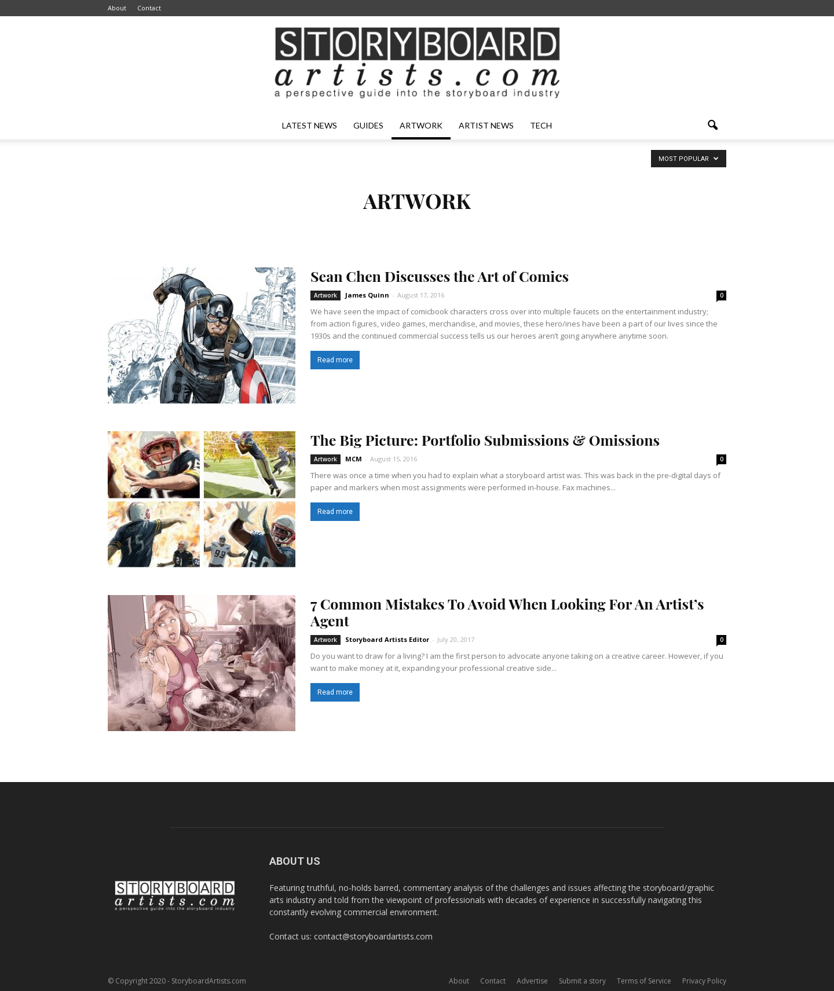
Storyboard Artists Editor (387, 639)
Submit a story (582, 981)
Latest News (309, 125)
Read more (335, 360)
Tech (541, 125)
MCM (353, 458)
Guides (368, 125)
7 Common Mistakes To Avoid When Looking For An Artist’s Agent (507, 612)
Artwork (421, 125)
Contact (149, 7)
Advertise (532, 981)
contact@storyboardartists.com (373, 936)
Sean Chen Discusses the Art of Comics (439, 275)
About (117, 7)
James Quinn (367, 295)
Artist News (486, 125)
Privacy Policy (704, 981)
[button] (712, 126)
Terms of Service (644, 981)
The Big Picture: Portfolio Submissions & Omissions (485, 439)
